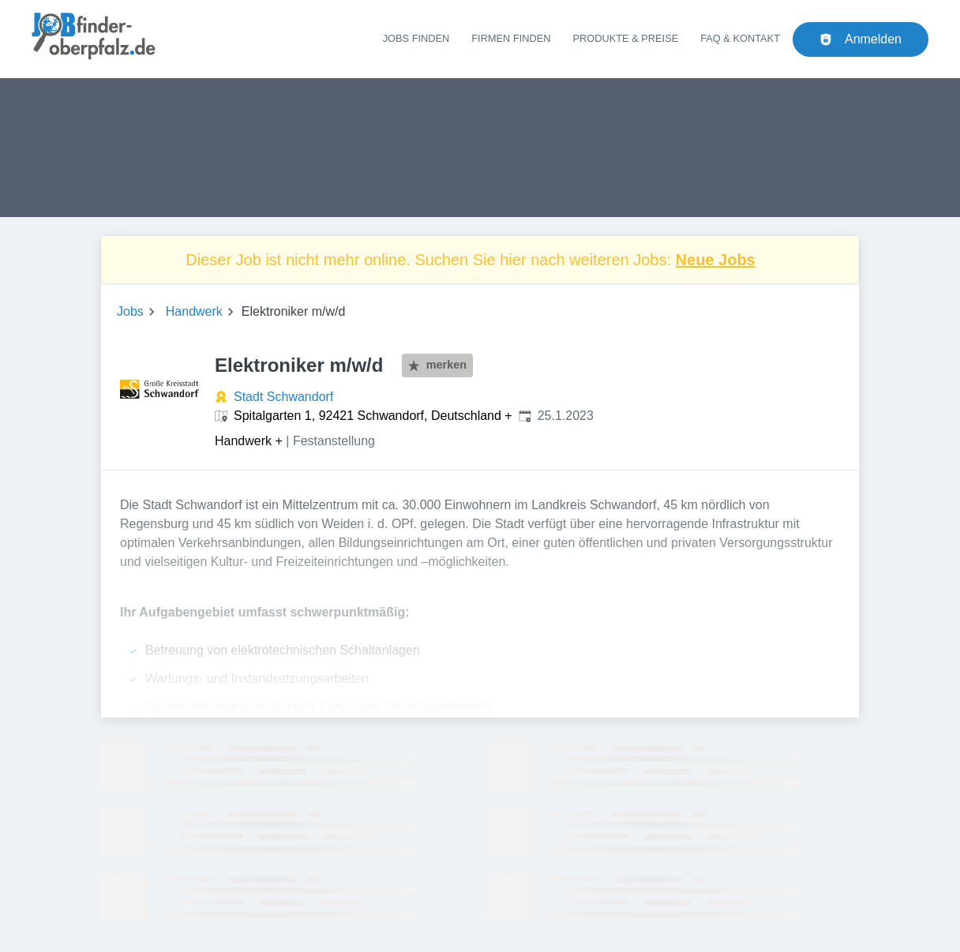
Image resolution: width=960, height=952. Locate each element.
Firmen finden (510, 38)
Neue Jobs (716, 259)
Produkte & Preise (626, 38)
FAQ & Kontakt (740, 38)
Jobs (130, 311)
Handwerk (194, 311)
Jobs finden (416, 38)
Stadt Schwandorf (283, 396)
